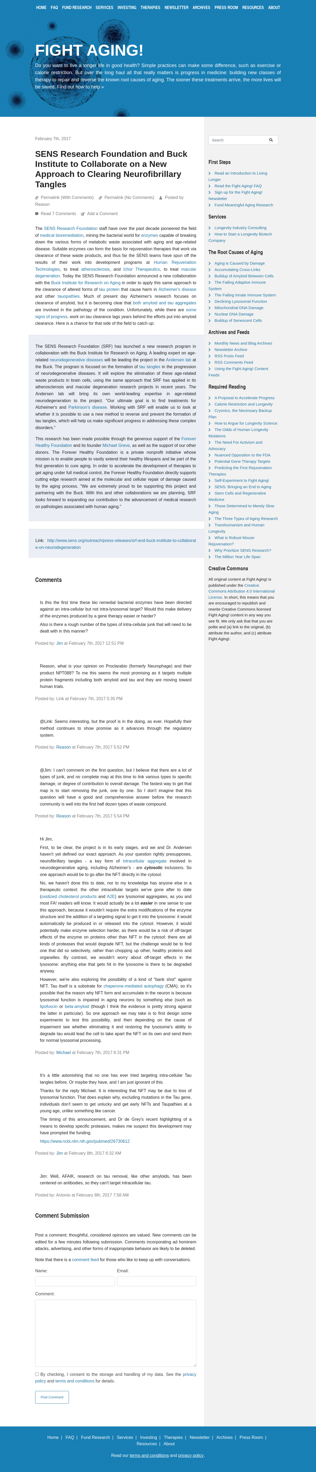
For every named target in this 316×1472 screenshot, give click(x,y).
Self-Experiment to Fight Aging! (242, 480)
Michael (63, 1052)
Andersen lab (178, 360)
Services (104, 7)
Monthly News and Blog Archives (243, 343)
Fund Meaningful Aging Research (244, 205)
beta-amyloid (77, 1006)
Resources (253, 7)
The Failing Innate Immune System (245, 295)
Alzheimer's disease (177, 289)
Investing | (151, 1437)
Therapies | (176, 1437)
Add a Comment (102, 213)
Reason (63, 747)
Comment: (45, 1294)
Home (41, 7)
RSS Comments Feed (234, 362)
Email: (123, 1271)
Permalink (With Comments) (67, 197)
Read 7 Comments (59, 213)
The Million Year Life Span (238, 556)
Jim (59, 643)
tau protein (109, 289)
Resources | (149, 1444)
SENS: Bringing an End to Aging (243, 486)
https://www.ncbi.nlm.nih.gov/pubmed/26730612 (85, 1141)
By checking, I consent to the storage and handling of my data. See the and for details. (115, 1378)
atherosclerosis (95, 269)
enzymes (149, 235)
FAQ (54, 7)
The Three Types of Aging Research (246, 518)
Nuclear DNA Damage (234, 314)
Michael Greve (116, 445)
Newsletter (176, 7)
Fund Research (76, 7)
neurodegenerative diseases (76, 360)
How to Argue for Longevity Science (246, 423)
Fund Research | (98, 1437)
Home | (55, 1437)
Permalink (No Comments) (129, 197)
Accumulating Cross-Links (237, 269)
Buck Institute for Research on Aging (85, 283)
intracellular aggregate (145, 861)
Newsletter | (203, 1437)
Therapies (150, 7)
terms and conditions (75, 1381)
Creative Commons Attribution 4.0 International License (241, 591)
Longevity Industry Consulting (241, 227)
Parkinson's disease (87, 407)
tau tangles (149, 366)
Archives (201, 7)
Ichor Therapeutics (141, 269)
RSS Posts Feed (229, 356)
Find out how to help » (80, 87)
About (274, 7)
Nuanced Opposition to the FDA (243, 455)
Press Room (226, 7)
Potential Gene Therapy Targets (242, 461)
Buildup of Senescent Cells (238, 320)
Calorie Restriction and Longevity (244, 404)
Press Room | (254, 1437)
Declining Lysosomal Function (241, 301)
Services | (128, 1437)
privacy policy (191, 1455)
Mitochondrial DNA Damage (239, 307)
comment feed (85, 1259)
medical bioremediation (61, 235)
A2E (111, 896)
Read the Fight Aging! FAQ (238, 186)
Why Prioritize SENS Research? (243, 550)
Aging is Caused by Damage (240, 263)
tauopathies (69, 296)
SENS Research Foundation (70, 228)
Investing (127, 7)
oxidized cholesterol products (69, 896)
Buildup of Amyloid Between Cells (244, 276)
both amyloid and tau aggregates (164, 303)
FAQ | (73, 1437)
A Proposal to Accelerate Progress (245, 397)
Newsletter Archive (231, 349)
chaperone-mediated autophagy (134, 986)
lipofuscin (49, 1006)
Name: (41, 1271)
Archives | (227, 1437)
